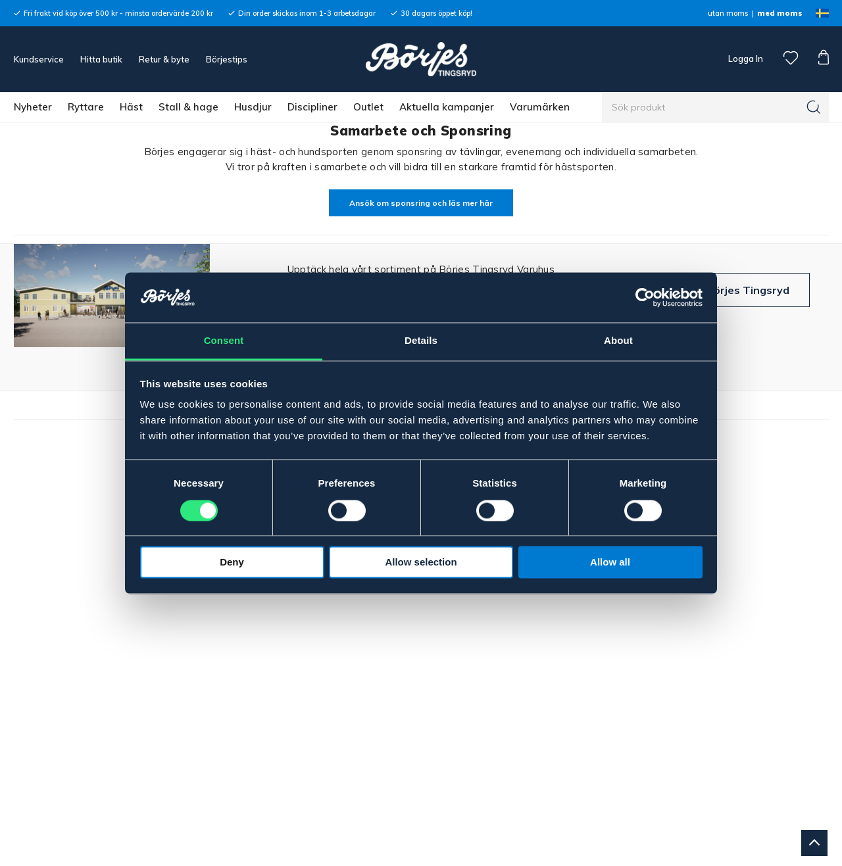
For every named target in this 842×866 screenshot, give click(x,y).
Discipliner (312, 107)
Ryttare (86, 107)
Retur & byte (164, 59)
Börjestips (226, 59)
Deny (232, 562)
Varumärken (540, 107)
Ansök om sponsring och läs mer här (421, 203)
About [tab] (618, 341)
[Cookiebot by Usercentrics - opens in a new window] (645, 297)
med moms (780, 13)
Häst (131, 107)
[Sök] (814, 107)
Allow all (610, 562)
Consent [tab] (224, 341)
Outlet (368, 107)
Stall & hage (188, 107)
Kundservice (39, 59)
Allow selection (421, 562)
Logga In (744, 58)
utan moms (728, 13)
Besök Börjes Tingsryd (730, 290)
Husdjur (253, 107)
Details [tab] (421, 341)
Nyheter (33, 107)
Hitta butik (101, 59)
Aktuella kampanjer (446, 107)
